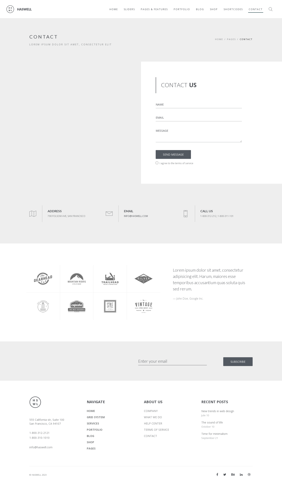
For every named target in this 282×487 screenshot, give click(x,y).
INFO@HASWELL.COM (136, 216)
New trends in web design (217, 411)
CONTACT (150, 436)
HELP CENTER (153, 423)
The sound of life (212, 422)
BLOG (90, 436)
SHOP (90, 442)
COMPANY (151, 411)
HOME (91, 411)
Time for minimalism (214, 434)
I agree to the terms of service (174, 163)
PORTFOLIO (94, 429)
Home (219, 39)
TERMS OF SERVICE (156, 429)
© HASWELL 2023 (38, 474)
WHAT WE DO (153, 417)
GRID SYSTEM (96, 417)
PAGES (231, 39)
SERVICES (93, 423)
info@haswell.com (40, 447)
